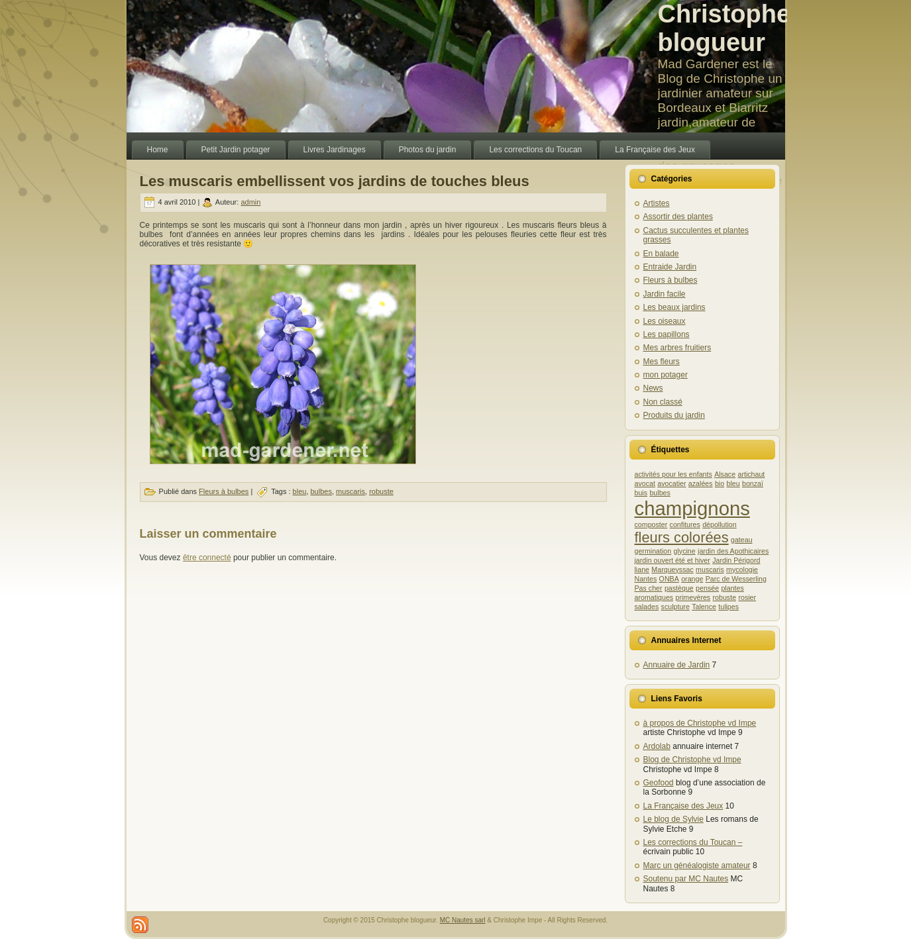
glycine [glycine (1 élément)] (685, 551)
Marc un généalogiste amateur (697, 865)
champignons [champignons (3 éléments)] (692, 508)
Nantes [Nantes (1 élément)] (646, 579)
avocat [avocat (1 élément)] (645, 483)
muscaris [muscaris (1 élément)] (710, 569)
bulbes (321, 491)
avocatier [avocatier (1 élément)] (671, 483)
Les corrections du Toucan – (693, 842)
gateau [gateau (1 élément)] (742, 540)
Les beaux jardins (674, 307)
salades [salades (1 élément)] (647, 607)
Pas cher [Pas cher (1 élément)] (649, 588)
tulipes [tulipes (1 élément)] (728, 607)
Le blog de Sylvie (673, 819)
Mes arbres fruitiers (677, 347)
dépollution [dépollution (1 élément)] (719, 524)
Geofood (658, 782)
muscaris (350, 491)
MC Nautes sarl (463, 920)
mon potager (665, 374)
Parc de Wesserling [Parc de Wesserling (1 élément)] (736, 579)
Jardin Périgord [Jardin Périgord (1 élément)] (736, 560)
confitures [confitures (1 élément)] (685, 524)
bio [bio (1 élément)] (719, 483)
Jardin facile (664, 294)
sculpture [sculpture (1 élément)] (675, 607)
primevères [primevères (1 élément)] (692, 597)
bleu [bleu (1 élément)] (733, 483)
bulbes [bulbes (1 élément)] (659, 493)
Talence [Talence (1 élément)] (704, 607)
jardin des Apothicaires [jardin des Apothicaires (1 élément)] (733, 551)
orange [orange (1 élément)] (692, 579)
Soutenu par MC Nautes (686, 878)
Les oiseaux (664, 321)
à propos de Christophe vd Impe (700, 723)
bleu (300, 491)
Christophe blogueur (724, 28)
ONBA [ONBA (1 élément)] (669, 579)
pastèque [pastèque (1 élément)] (679, 588)
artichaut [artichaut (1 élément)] (751, 474)
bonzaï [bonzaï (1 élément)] (752, 483)
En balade (661, 253)
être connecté (207, 557)
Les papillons (666, 334)
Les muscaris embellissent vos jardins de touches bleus (334, 181)
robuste (381, 491)
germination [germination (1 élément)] (653, 551)
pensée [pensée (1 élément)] (707, 588)
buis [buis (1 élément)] (641, 493)
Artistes (656, 203)
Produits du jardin (674, 415)
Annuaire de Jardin (676, 664)
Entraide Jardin (670, 267)
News (653, 388)
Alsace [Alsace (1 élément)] (724, 474)
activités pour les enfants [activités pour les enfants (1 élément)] (673, 474)
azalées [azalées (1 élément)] (700, 483)
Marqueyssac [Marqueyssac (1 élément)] (672, 569)
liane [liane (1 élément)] (642, 569)
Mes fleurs (661, 361)
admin (250, 202)
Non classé (662, 402)
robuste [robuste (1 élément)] (725, 597)
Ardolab (656, 746)
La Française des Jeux (683, 806)
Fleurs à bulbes (223, 491)
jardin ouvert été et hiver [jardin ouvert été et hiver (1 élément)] (672, 560)
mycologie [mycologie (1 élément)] (742, 569)
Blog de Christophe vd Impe (692, 759)
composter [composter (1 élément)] (651, 524)
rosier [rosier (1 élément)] (747, 597)
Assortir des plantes (678, 216)
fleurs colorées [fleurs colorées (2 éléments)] (682, 537)
